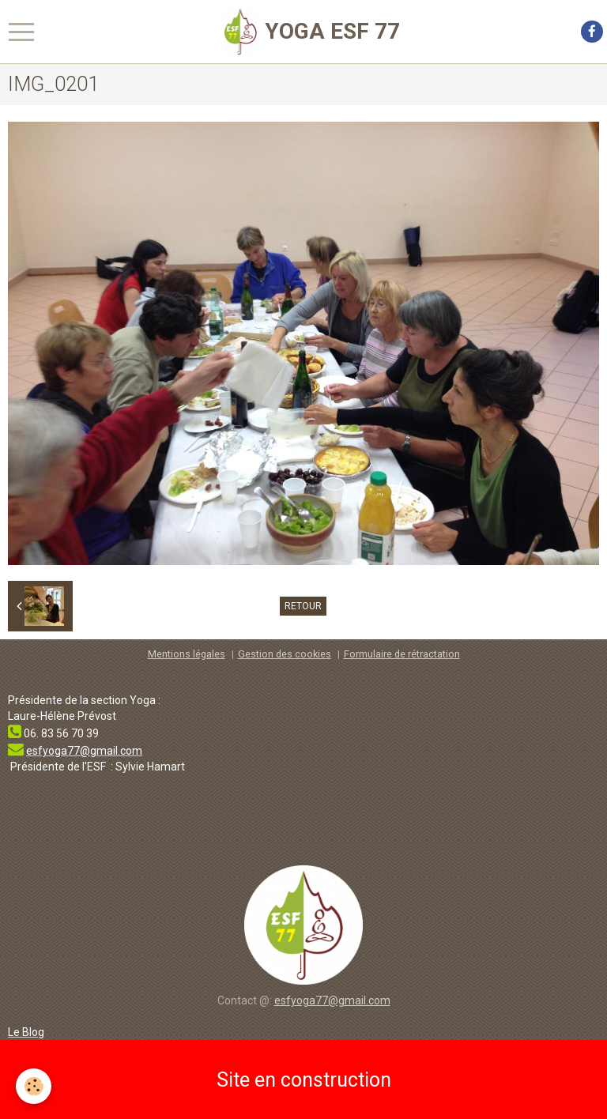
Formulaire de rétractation (402, 654)
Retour (303, 606)
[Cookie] (33, 1086)
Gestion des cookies (284, 654)
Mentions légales (186, 654)
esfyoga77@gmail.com (332, 1000)
